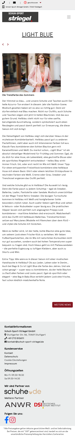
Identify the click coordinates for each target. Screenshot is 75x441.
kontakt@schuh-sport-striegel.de (25, 341)
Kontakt (8, 353)
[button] (32, 2)
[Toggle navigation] (69, 17)
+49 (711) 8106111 (14, 338)
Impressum (10, 363)
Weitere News (62, 304)
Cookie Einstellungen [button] (15, 360)
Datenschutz (11, 356)
